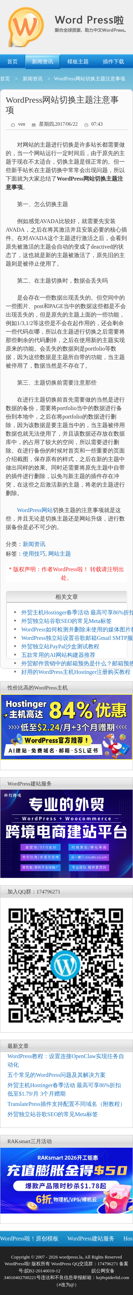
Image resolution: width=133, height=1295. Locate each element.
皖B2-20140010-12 (42, 1270)
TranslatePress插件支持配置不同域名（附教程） (66, 1104)
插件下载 (113, 61)
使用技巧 (34, 554)
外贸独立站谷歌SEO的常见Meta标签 (66, 621)
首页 (12, 61)
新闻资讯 (42, 61)
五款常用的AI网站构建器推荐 (58, 655)
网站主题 (59, 554)
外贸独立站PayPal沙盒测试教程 (60, 646)
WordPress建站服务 (91, 1239)
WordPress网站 (35, 510)
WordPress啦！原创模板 (29, 1239)
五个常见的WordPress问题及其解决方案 (56, 1075)
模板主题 (78, 61)
